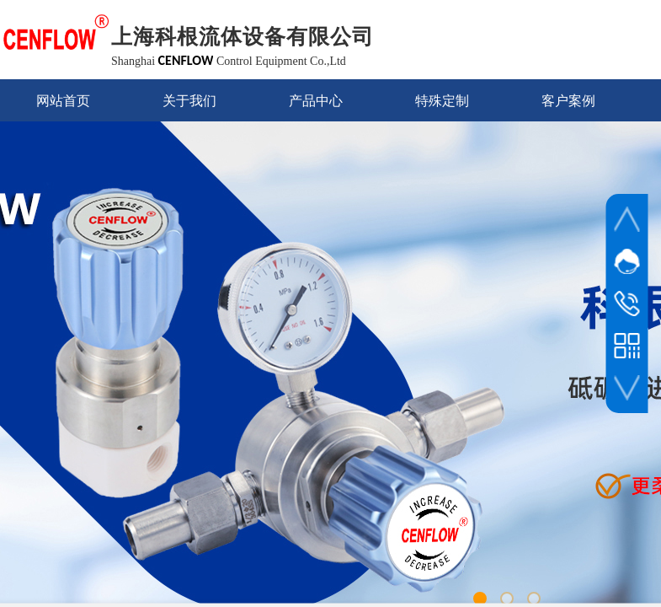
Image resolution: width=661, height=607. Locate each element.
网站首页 (63, 101)
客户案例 (568, 101)
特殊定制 (442, 101)
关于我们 (189, 101)
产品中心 (316, 101)
